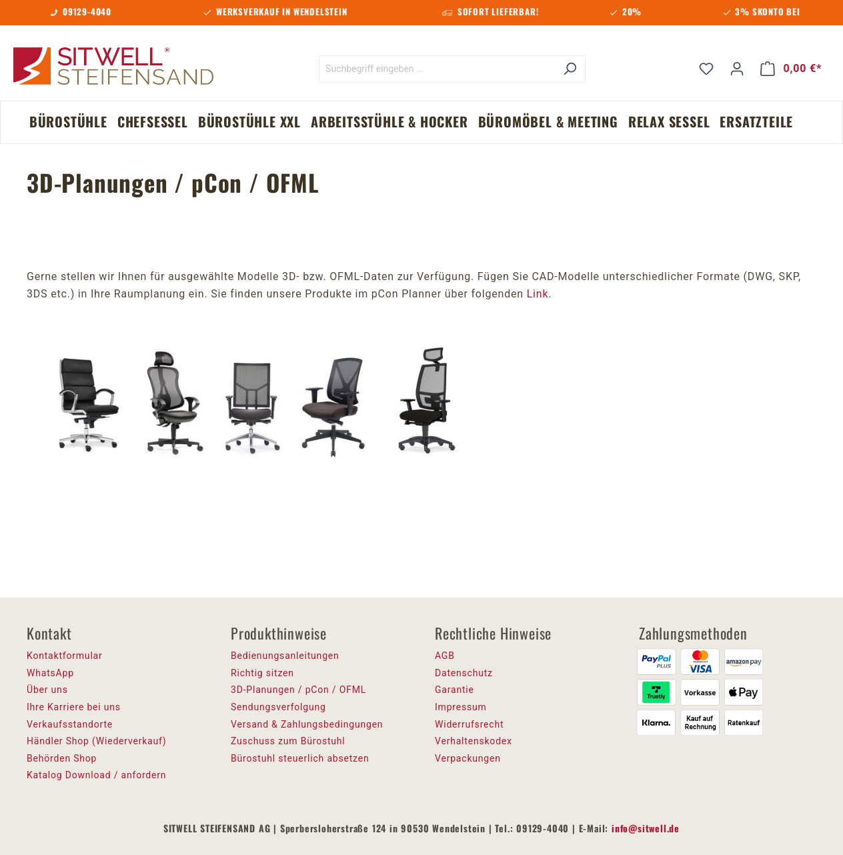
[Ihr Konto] (737, 68)
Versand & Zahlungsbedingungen (307, 724)
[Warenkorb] (791, 68)
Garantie (454, 689)
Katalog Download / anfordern (96, 775)
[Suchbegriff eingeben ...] (437, 69)
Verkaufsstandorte (70, 724)
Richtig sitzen (262, 673)
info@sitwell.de (646, 828)
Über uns (47, 689)
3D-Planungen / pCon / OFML (298, 689)
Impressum (461, 707)
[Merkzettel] (706, 68)
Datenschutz (464, 673)
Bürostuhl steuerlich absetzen (300, 758)
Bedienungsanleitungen (285, 655)
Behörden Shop (62, 758)
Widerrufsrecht (469, 724)
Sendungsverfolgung (278, 707)
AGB (445, 655)
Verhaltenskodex (473, 741)
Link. (539, 293)
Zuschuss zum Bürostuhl (288, 741)
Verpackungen (468, 758)
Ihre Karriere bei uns (74, 707)
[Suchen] (570, 69)
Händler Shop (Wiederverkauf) (97, 741)
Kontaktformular (65, 655)
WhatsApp (50, 673)
